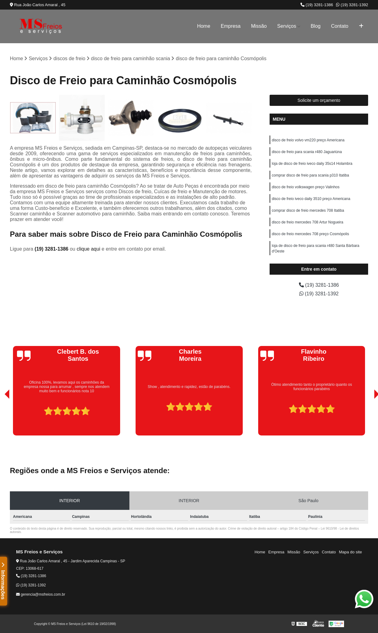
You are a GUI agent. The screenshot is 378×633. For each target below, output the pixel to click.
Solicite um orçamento (318, 100)
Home (203, 26)
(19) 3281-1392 (352, 4)
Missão (259, 26)
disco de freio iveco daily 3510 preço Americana (311, 199)
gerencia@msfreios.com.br (40, 594)
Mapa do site (350, 552)
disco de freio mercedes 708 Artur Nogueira (307, 222)
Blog (316, 26)
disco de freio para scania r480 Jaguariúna (307, 152)
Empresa (231, 26)
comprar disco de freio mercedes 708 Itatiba (308, 210)
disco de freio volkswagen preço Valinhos (305, 187)
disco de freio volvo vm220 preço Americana (308, 140)
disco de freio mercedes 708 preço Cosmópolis (310, 234)
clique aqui (88, 249)
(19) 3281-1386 (316, 4)
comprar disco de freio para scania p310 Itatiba (310, 175)
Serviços (286, 26)
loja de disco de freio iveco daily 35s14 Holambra (312, 163)
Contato (339, 26)
